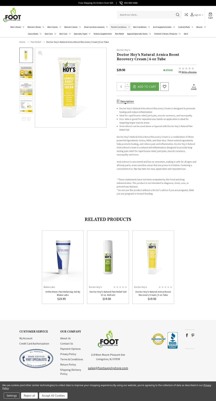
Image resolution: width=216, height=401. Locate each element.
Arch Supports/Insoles (164, 27)
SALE (186, 33)
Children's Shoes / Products (167, 33)
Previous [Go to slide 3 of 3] (23, 118)
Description (125, 101)
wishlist (164, 86)
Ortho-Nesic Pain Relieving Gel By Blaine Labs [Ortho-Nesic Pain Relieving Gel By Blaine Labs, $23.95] (62, 293)
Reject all (29, 395)
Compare (186, 14)
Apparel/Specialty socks (139, 33)
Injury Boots (34, 33)
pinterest (193, 335)
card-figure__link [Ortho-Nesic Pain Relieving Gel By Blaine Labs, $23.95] (63, 257)
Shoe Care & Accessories (96, 27)
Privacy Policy (68, 354)
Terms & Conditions (71, 359)
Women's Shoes (36, 27)
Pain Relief (119, 33)
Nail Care (50, 33)
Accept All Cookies (53, 395)
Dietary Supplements (103, 33)
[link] (140, 339)
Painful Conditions (120, 27)
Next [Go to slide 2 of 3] (28, 118)
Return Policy (68, 364)
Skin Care (65, 33)
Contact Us (66, 343)
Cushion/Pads (185, 27)
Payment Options (70, 348)
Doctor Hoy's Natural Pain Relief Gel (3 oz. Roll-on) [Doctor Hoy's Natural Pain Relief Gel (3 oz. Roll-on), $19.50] (108, 293)
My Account (26, 338)
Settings (12, 395)
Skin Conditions (141, 27)
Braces (201, 27)
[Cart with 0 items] (210, 13)
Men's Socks (54, 27)
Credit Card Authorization (34, 343)
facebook (187, 335)
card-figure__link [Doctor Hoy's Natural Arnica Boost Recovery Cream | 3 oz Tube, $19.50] (153, 257)
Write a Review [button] (189, 72)
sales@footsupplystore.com (108, 368)
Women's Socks (72, 27)
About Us (65, 338)
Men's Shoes (17, 27)
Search (177, 14)
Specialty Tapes (82, 33)
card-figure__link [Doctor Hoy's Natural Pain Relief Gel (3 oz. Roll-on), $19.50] (108, 257)
